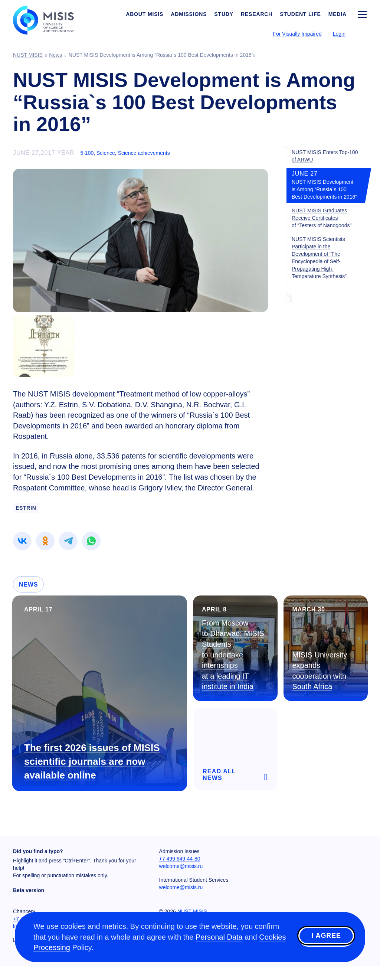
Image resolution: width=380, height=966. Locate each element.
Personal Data (219, 937)
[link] (22, 541)
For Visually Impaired (297, 34)
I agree (326, 936)
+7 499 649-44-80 (179, 859)
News (28, 584)
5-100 (87, 153)
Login (339, 34)
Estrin (26, 508)
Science (105, 153)
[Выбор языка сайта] (362, 33)
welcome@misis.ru (181, 866)
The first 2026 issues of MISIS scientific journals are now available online (92, 761)
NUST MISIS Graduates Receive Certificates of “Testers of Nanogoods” (321, 218)
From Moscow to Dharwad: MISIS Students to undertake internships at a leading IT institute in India (233, 655)
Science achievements (144, 153)
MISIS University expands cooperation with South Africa (319, 671)
